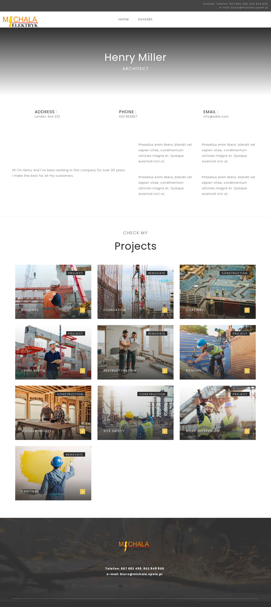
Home (123, 19)
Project (75, 273)
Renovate (156, 273)
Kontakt (145, 19)
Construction (235, 273)
